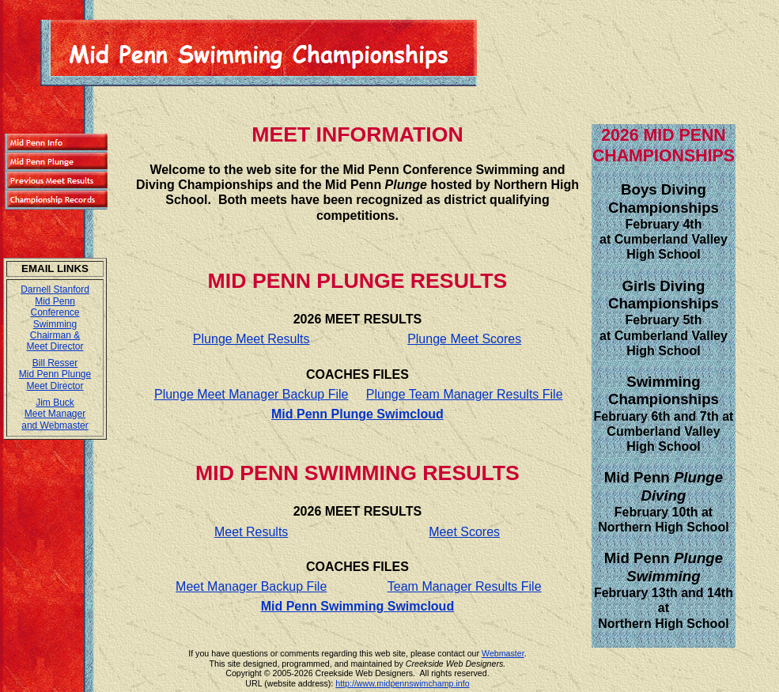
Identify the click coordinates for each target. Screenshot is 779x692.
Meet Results (251, 532)
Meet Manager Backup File (251, 586)
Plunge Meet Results (251, 339)
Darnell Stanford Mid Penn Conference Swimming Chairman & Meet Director (55, 318)
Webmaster (503, 653)
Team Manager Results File (465, 586)
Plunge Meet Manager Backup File (251, 394)
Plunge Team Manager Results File (464, 394)
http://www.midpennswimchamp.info (402, 683)
